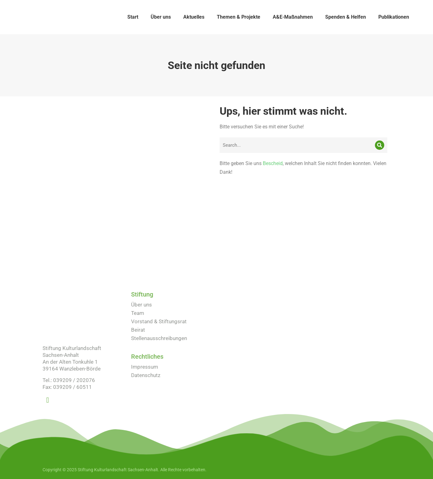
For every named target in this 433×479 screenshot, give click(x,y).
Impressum (144, 367)
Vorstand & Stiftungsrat (159, 321)
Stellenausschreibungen (159, 338)
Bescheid (273, 163)
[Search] (379, 145)
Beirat (138, 330)
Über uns (141, 305)
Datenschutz (145, 375)
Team (137, 313)
